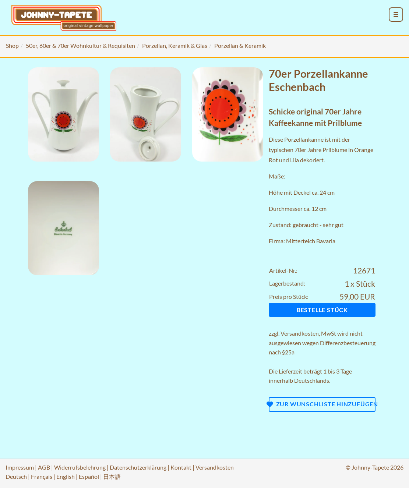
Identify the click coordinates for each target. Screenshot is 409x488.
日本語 (112, 476)
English (65, 476)
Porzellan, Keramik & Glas (174, 45)
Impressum (20, 467)
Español (89, 476)
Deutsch (16, 476)
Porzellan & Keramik (240, 45)
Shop (12, 45)
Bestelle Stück (322, 309)
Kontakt (180, 467)
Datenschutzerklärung (138, 467)
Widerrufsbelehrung (80, 467)
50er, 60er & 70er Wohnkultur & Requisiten (80, 45)
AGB (44, 467)
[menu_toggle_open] (396, 14)
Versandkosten (300, 333)
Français (41, 476)
